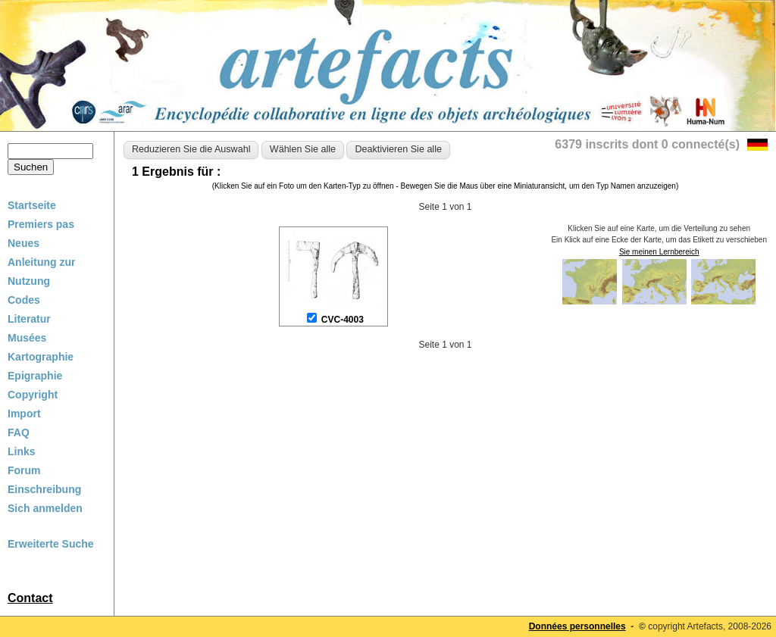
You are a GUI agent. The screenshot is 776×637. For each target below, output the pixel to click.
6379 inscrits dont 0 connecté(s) (647, 144)
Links (22, 451)
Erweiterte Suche (51, 544)
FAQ (19, 432)
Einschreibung (44, 489)
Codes (24, 300)
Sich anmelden (45, 508)
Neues (23, 243)
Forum (24, 470)
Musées (27, 338)
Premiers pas (41, 224)
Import (24, 413)
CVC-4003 (342, 319)
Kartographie (41, 357)
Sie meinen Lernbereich (659, 252)
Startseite (32, 205)
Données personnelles (577, 626)
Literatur (29, 319)
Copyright (33, 395)
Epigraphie (35, 376)
